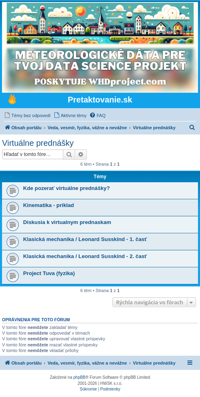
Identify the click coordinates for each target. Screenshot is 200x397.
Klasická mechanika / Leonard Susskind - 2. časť (85, 256)
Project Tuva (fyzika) (49, 273)
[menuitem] (27, 115)
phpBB (79, 377)
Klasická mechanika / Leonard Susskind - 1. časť (85, 239)
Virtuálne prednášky (37, 143)
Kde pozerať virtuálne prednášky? (66, 188)
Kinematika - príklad (48, 205)
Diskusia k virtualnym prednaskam (67, 222)
